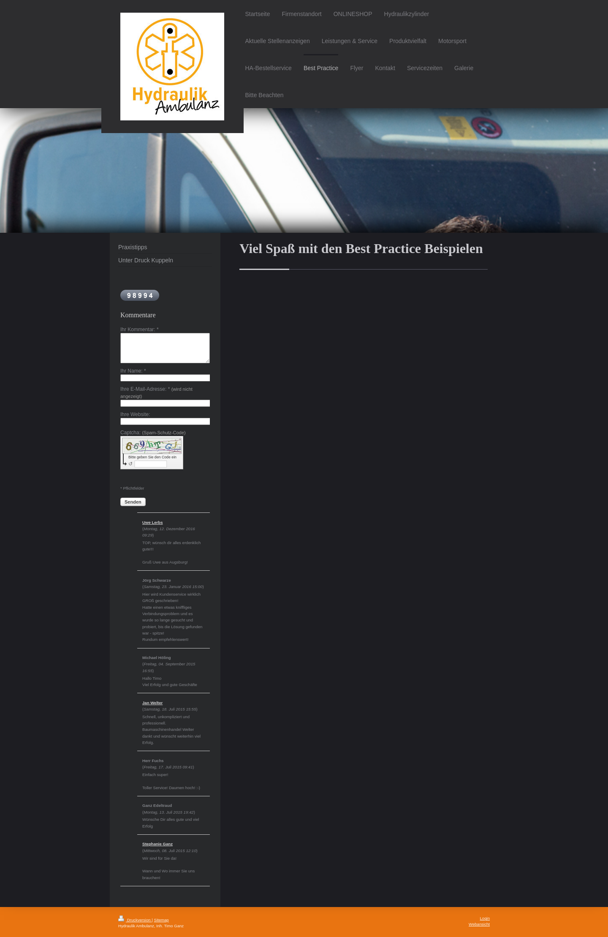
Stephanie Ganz (157, 844)
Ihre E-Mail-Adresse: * (156, 392)
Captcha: (153, 433)
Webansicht (479, 924)
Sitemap (161, 920)
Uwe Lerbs (152, 522)
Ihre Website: (135, 414)
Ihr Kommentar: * (139, 329)
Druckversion (135, 920)
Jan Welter (152, 702)
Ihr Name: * (133, 371)
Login (485, 918)
